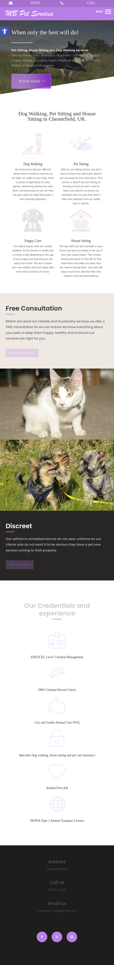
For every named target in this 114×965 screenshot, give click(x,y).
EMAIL (35, 3)
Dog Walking (32, 164)
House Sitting (81, 241)
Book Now (28, 78)
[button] (4, 31)
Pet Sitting (81, 164)
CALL (91, 3)
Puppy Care (33, 241)
